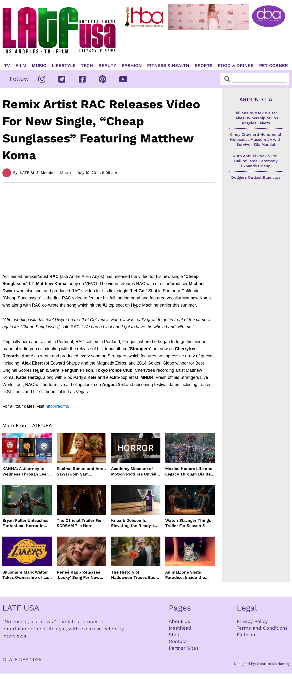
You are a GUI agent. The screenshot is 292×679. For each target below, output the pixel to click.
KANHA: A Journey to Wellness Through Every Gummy (26, 471)
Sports (204, 65)
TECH (87, 65)
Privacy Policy (252, 621)
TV (7, 65)
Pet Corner (273, 65)
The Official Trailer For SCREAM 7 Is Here (79, 523)
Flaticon (246, 634)
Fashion (132, 65)
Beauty (107, 65)
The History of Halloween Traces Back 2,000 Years (134, 575)
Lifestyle (64, 65)
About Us (179, 621)
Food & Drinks (236, 65)
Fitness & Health (168, 65)
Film (20, 65)
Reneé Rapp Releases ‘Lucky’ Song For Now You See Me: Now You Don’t (78, 575)
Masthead (180, 628)
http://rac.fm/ (57, 406)
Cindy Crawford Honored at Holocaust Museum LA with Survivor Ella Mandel (256, 139)
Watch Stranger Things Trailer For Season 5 (188, 523)
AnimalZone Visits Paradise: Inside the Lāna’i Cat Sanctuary (186, 575)
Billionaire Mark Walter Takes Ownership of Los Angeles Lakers (26, 575)
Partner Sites (184, 648)
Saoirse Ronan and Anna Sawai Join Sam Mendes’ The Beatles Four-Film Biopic (81, 471)
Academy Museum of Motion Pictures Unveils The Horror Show (135, 471)
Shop (175, 634)
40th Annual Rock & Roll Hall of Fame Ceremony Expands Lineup (256, 161)
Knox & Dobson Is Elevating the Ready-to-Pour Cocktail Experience (135, 523)
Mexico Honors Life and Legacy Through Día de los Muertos (189, 471)
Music (39, 65)
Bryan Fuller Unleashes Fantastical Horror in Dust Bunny (25, 523)
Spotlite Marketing (273, 664)
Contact (178, 641)
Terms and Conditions (262, 628)
